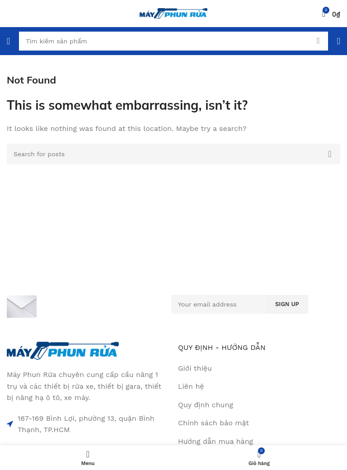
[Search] (173, 41)
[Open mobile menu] (8, 41)
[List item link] (259, 386)
